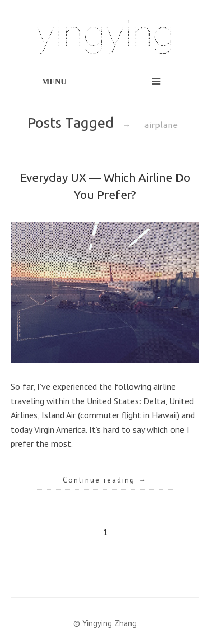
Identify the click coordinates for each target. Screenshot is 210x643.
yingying (105, 33)
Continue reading (105, 480)
